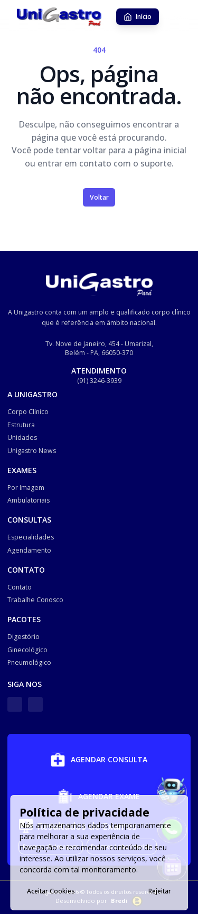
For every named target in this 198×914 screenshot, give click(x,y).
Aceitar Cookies (51, 891)
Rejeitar (159, 891)
